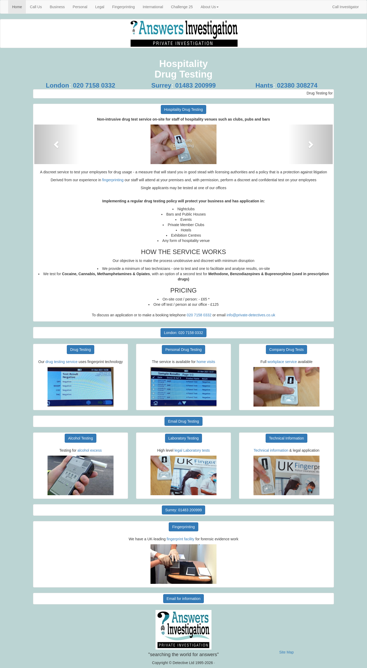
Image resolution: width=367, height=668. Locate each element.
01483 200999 (195, 85)
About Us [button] (210, 7)
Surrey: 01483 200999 (183, 510)
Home (19, 6)
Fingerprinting (123, 7)
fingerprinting (113, 180)
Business (57, 7)
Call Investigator (345, 7)
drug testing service (61, 362)
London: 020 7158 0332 (183, 333)
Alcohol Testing (80, 438)
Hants (264, 85)
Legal (99, 7)
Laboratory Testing (183, 438)
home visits (206, 362)
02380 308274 (297, 85)
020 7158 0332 (94, 85)
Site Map (286, 652)
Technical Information (286, 438)
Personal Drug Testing (183, 349)
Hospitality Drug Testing (183, 109)
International (153, 7)
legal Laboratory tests (192, 450)
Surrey (161, 85)
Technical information (270, 450)
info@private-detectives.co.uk (251, 315)
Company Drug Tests (286, 349)
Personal (80, 7)
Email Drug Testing (183, 421)
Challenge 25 (182, 7)
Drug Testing (80, 349)
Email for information (183, 599)
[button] (56, 144)
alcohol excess (89, 450)
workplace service (282, 362)
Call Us (36, 7)
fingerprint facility (181, 539)
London (57, 85)
